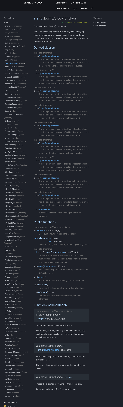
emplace (41, 230)
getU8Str (12, 162)
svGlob (12, 328)
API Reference (62, 8)
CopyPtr (11, 111)
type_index (12, 369)
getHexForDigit (15, 158)
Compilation (45, 209)
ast (11, 33)
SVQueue (12, 342)
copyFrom (51, 252)
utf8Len (12, 393)
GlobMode (12, 169)
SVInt (10, 335)
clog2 (11, 91)
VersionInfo (12, 396)
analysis (13, 26)
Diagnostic (12, 128)
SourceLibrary (13, 291)
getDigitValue (14, 152)
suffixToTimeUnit (16, 325)
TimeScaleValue (14, 355)
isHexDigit (13, 199)
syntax (13, 43)
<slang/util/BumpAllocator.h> (78, 22)
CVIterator (12, 121)
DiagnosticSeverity (15, 141)
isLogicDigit (13, 203)
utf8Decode (14, 389)
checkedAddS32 (15, 77)
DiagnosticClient (14, 131)
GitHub (84, 8)
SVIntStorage (13, 338)
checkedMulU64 (15, 84)
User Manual (61, 3)
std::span (38, 252)
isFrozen (42, 292)
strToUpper (13, 321)
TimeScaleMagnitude (16, 352)
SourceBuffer (13, 287)
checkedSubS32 (15, 87)
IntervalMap (12, 179)
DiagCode (11, 124)
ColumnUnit (12, 94)
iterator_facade (14, 230)
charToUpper (14, 70)
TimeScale (12, 349)
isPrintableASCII (15, 213)
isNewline (13, 206)
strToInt (12, 311)
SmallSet (11, 277)
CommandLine (13, 97)
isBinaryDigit (14, 192)
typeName (13, 376)
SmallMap (12, 274)
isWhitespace (14, 226)
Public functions (45, 222)
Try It (75, 8)
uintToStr (13, 379)
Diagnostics (12, 138)
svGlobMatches (15, 332)
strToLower (13, 315)
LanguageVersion (15, 237)
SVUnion (11, 345)
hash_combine (15, 175)
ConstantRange (14, 104)
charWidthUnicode (16, 74)
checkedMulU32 (15, 80)
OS (9, 253)
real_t (10, 264)
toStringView (14, 366)
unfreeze (42, 284)
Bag (9, 50)
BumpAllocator (51, 266)
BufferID (11, 60)
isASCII (12, 186)
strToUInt (13, 318)
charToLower (14, 67)
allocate (43, 238)
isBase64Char (14, 189)
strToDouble (14, 308)
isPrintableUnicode (16, 216)
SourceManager (14, 298)
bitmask (11, 53)
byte (36, 238)
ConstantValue (13, 108)
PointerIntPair (13, 257)
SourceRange (13, 301)
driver (12, 36)
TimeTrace (12, 359)
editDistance (14, 145)
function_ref (13, 148)
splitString (13, 304)
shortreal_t (12, 270)
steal (40, 266)
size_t (50, 238)
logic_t (11, 247)
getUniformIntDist (16, 165)
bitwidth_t (12, 57)
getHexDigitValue (16, 155)
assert (13, 29)
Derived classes (44, 47)
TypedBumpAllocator (16, 372)
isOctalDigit (13, 209)
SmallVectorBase (15, 284)
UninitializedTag (14, 386)
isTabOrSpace (14, 220)
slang (33, 2)
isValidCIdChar (15, 223)
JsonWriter (12, 233)
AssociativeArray (15, 46)
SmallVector (13, 281)
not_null (11, 250)
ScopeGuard (13, 267)
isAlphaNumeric (15, 182)
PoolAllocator (13, 260)
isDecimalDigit (14, 196)
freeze (41, 277)
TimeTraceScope (14, 362)
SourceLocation (14, 294)
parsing (13, 40)
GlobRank (12, 172)
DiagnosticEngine (14, 135)
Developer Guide (78, 3)
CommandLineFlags (16, 101)
